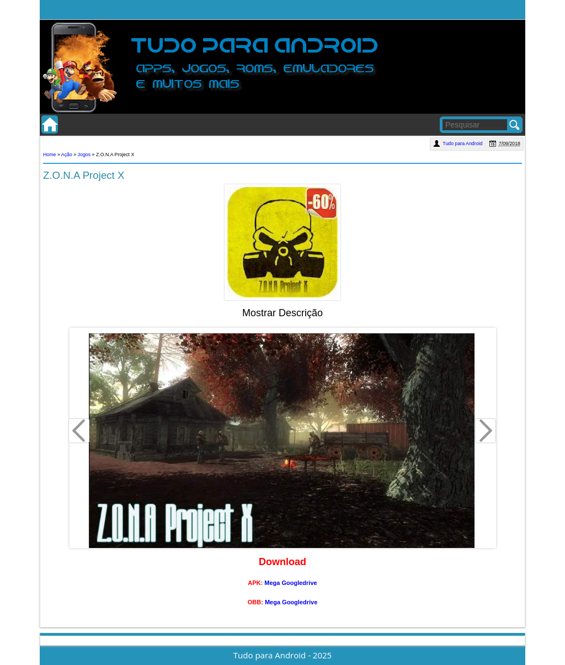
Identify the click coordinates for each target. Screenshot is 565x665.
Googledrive (299, 582)
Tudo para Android (463, 143)
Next (486, 432)
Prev (79, 432)
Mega (272, 582)
